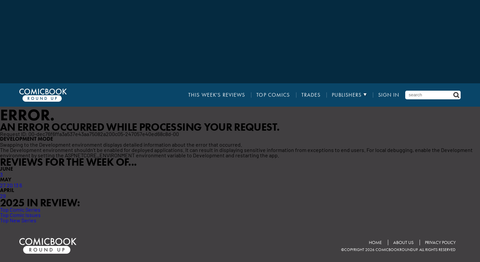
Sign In (389, 95)
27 (3, 185)
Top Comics (273, 95)
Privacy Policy (440, 242)
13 (16, 185)
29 (3, 195)
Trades (311, 95)
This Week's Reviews (216, 95)
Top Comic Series (20, 209)
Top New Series (18, 220)
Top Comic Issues (20, 214)
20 (10, 185)
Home (375, 242)
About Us (403, 242)
